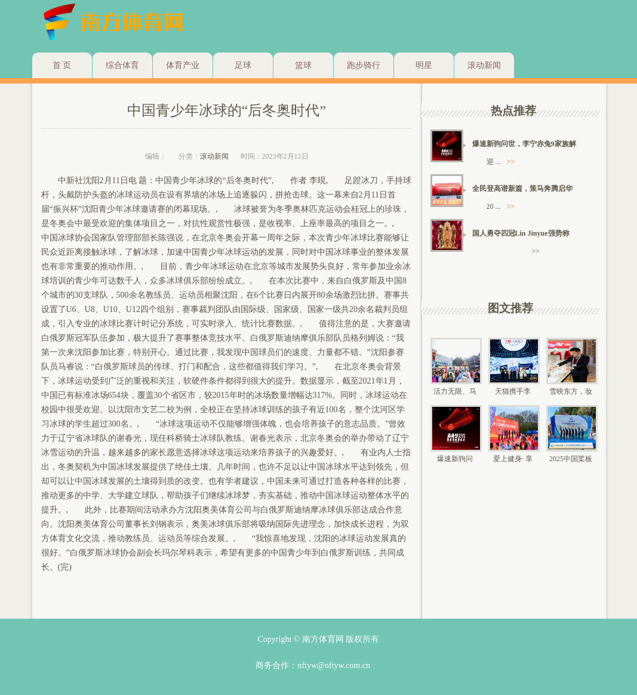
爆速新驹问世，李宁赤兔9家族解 (524, 144)
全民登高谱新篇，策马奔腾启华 (522, 188)
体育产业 (182, 65)
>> (511, 161)
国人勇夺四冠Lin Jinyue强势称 (521, 233)
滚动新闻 (484, 65)
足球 (243, 65)
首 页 (62, 65)
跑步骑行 (363, 65)
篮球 (303, 65)
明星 (424, 65)
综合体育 (122, 65)
